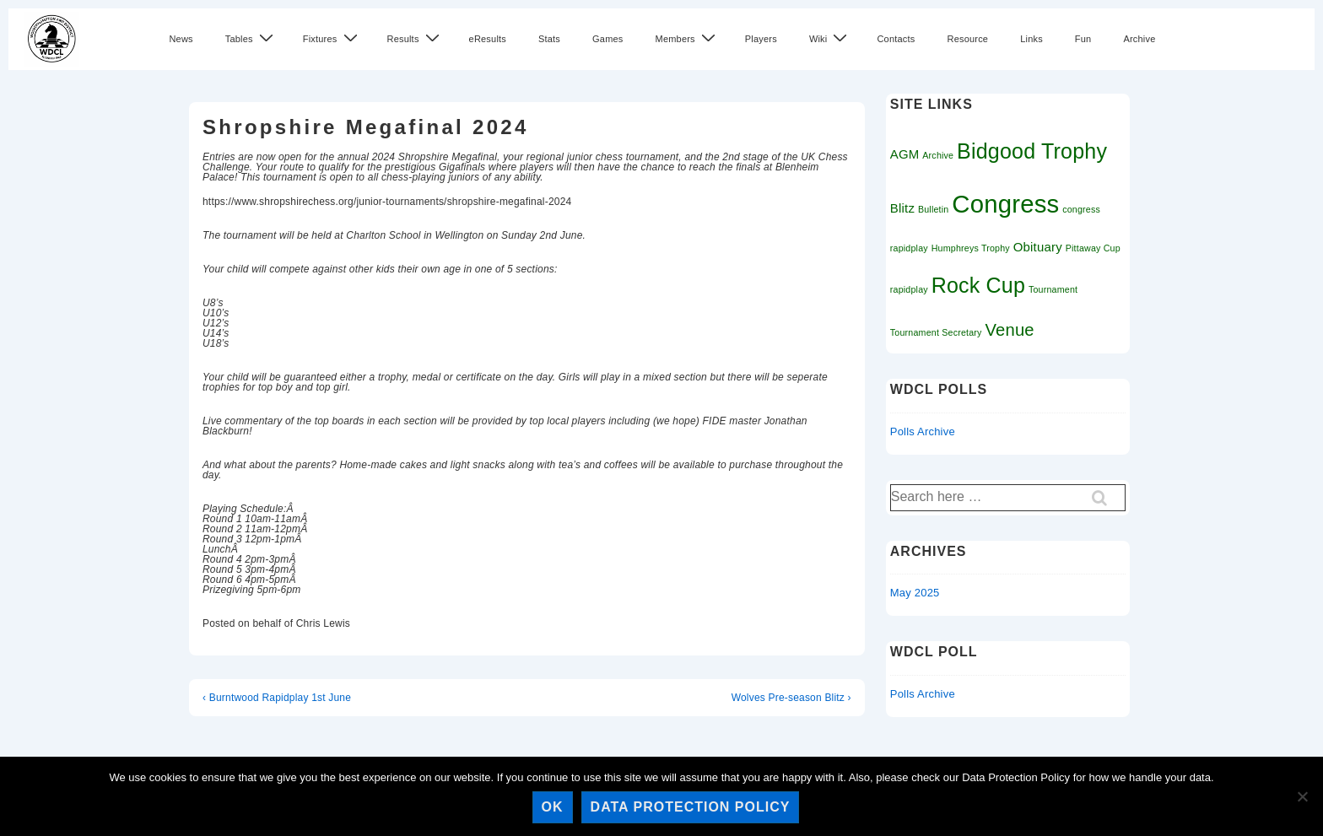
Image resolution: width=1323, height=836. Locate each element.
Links (1031, 39)
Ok (553, 807)
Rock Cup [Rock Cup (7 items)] (978, 285)
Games (607, 39)
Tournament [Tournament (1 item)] (1053, 289)
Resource (967, 39)
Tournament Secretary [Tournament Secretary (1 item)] (936, 332)
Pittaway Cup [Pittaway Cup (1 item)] (1093, 248)
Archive (1139, 39)
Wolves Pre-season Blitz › (791, 698)
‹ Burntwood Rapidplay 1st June (276, 698)
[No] (1301, 796)
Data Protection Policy (691, 807)
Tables (251, 38)
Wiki (830, 38)
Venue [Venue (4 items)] (1009, 330)
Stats (549, 39)
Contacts (896, 39)
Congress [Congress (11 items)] (1005, 204)
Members (688, 38)
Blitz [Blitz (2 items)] (902, 208)
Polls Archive (922, 431)
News (180, 39)
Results (415, 38)
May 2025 (915, 592)
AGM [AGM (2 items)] (905, 154)
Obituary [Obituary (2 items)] (1037, 247)
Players (761, 39)
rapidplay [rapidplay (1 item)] (909, 289)
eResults (487, 39)
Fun (1083, 39)
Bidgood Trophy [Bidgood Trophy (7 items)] (1032, 151)
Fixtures (332, 38)
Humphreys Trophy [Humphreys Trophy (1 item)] (971, 248)
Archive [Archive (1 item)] (937, 155)
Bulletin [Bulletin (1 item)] (933, 209)
